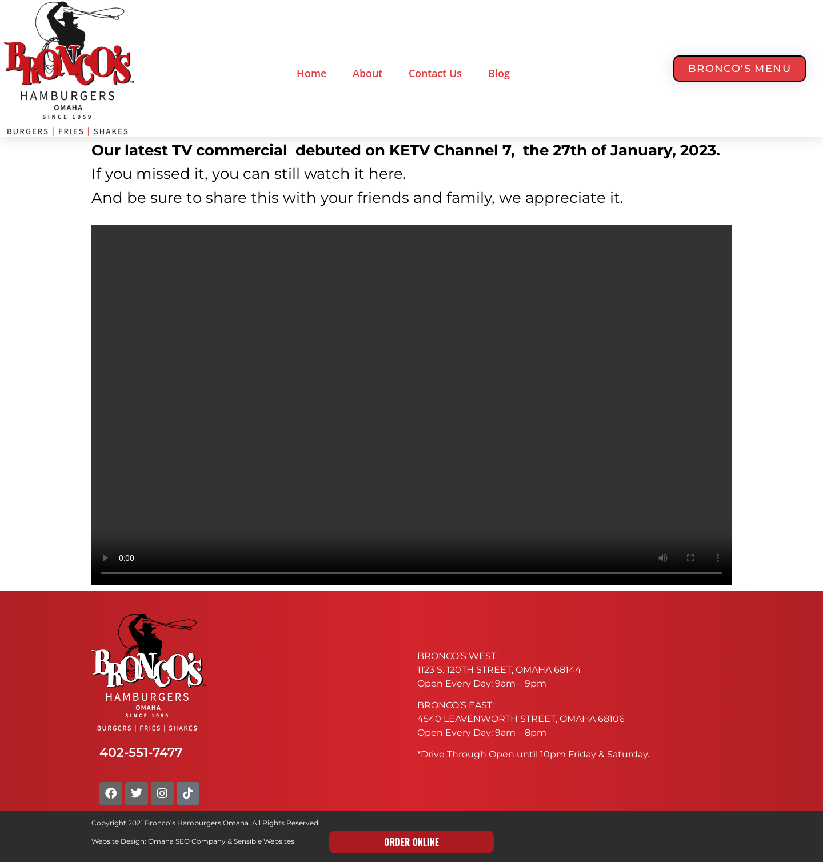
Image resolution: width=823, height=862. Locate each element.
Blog (499, 73)
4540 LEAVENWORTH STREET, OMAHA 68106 (521, 718)
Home (311, 73)
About (367, 73)
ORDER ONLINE (411, 842)
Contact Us (435, 73)
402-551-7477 (140, 752)
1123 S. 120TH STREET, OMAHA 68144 (499, 669)
